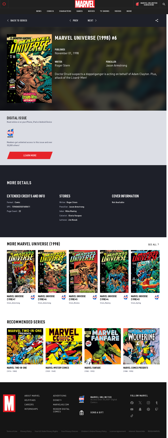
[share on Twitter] (140, 403)
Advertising (59, 395)
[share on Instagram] (148, 403)
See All (153, 244)
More (129, 11)
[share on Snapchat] (140, 409)
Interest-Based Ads (137, 431)
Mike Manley (71, 211)
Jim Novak (72, 219)
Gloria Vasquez (75, 215)
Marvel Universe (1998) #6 (46, 298)
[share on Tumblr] (156, 403)
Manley (107, 303)
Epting (138, 303)
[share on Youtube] (131, 409)
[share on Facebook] (132, 403)
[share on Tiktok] (131, 416)
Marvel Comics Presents (135, 367)
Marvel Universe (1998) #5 (77, 298)
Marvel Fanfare (93, 367)
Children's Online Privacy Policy (94, 431)
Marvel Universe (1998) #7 (15, 298)
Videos (118, 11)
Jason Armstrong (116, 65)
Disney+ (57, 400)
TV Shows (104, 11)
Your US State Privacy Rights (46, 431)
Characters (65, 11)
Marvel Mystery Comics (57, 367)
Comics (50, 11)
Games (80, 11)
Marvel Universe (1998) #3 (139, 298)
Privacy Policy (26, 431)
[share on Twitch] (156, 409)
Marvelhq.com (61, 404)
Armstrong (16, 303)
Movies (91, 11)
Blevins (77, 303)
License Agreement (118, 431)
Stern (9, 303)
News (38, 11)
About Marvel (32, 395)
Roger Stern (62, 65)
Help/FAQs (30, 400)
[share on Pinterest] (148, 409)
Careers (29, 404)
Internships (31, 409)
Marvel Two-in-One (17, 367)
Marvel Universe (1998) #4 (108, 298)
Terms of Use (12, 431)
